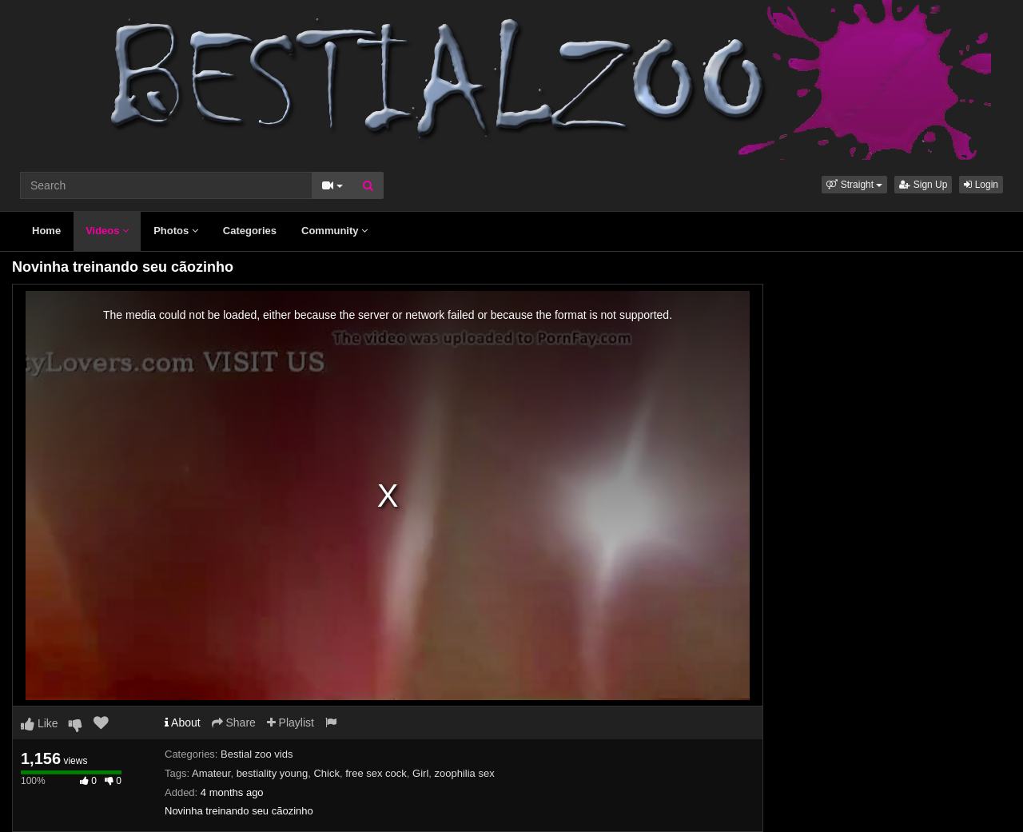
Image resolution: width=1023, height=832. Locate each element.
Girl (420, 773)
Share (234, 722)
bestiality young (272, 773)
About (183, 722)
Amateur (211, 773)
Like (39, 723)
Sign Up (923, 184)
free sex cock (376, 773)
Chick (326, 773)
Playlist (290, 722)
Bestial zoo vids (257, 754)
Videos (107, 231)
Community (334, 231)
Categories (250, 231)
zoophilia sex (465, 773)
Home (46, 231)
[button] (854, 184)
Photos (175, 231)
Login (981, 184)
